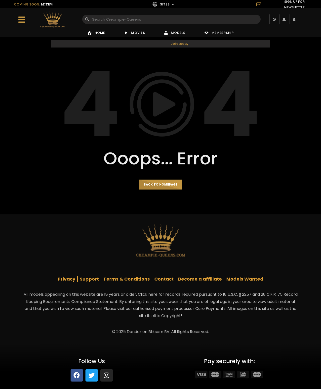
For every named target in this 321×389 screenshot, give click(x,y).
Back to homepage (160, 184)
